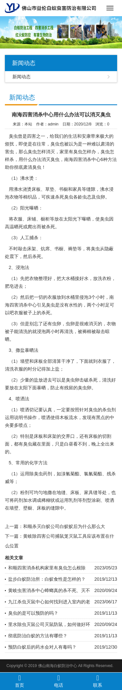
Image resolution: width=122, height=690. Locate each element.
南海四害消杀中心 (82, 159)
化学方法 (38, 462)
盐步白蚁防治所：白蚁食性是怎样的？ (47, 579)
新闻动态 (21, 76)
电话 (58, 681)
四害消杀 (18, 304)
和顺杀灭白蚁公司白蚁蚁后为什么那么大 (64, 526)
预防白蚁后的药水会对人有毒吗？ (42, 647)
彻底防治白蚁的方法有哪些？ (37, 635)
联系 (97, 681)
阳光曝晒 (29, 207)
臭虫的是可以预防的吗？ (33, 613)
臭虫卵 (84, 387)
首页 (19, 681)
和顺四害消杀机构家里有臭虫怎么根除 (47, 567)
